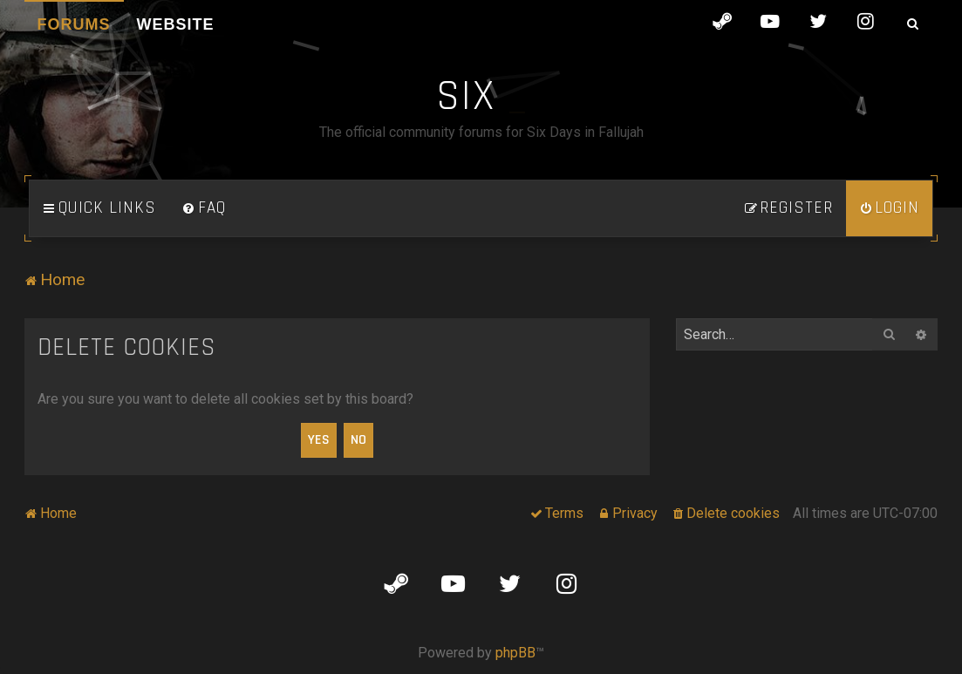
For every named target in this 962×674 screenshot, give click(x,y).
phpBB (515, 652)
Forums (74, 24)
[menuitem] (204, 208)
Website (176, 24)
